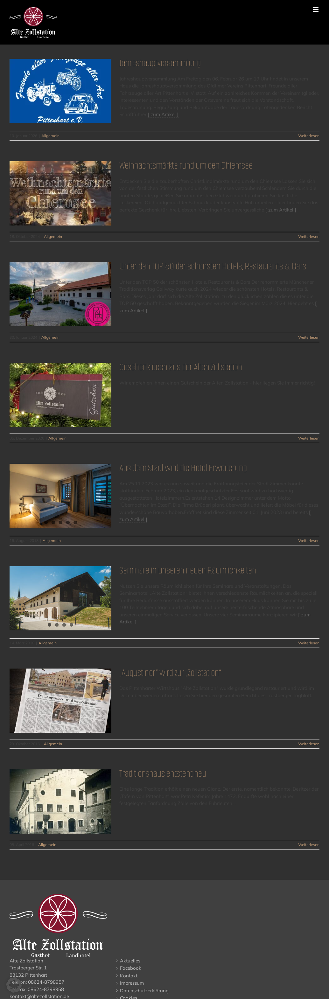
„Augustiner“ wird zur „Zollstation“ (170, 672)
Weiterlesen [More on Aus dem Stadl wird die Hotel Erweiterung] (308, 540)
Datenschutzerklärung (144, 991)
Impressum (132, 983)
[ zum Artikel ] (163, 114)
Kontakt (128, 976)
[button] (14, 985)
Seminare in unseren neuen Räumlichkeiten (187, 570)
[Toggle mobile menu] (316, 9)
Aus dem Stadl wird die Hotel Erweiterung (183, 467)
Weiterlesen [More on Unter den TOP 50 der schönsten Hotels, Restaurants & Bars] (308, 337)
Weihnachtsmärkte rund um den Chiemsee (186, 165)
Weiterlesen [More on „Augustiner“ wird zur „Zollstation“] (308, 743)
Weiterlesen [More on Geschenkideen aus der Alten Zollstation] (308, 438)
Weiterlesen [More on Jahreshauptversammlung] (308, 135)
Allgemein (50, 135)
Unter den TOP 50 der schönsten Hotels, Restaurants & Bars (212, 266)
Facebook (130, 968)
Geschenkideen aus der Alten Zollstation (180, 366)
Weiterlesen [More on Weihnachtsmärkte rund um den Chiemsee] (308, 236)
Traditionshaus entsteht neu (162, 773)
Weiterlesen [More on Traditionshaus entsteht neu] (308, 844)
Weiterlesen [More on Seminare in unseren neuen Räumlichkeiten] (308, 643)
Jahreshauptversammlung (160, 62)
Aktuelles (130, 961)
